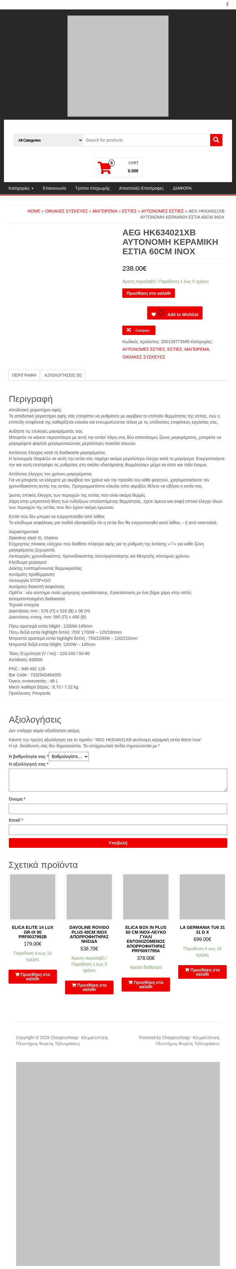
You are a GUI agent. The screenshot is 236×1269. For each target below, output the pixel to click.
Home (33, 211)
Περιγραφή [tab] (24, 375)
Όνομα (17, 799)
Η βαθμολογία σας (29, 756)
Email (16, 820)
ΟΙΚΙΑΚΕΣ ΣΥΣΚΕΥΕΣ (66, 211)
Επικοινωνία (54, 188)
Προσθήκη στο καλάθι (149, 293)
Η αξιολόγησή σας (29, 764)
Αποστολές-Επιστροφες (141, 188)
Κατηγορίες (21, 188)
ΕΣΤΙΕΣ (129, 211)
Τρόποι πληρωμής (92, 188)
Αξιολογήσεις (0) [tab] (63, 375)
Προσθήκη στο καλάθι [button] (35, 976)
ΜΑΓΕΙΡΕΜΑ (105, 211)
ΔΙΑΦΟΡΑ (182, 188)
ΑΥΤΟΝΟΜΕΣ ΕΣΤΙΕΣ (162, 211)
